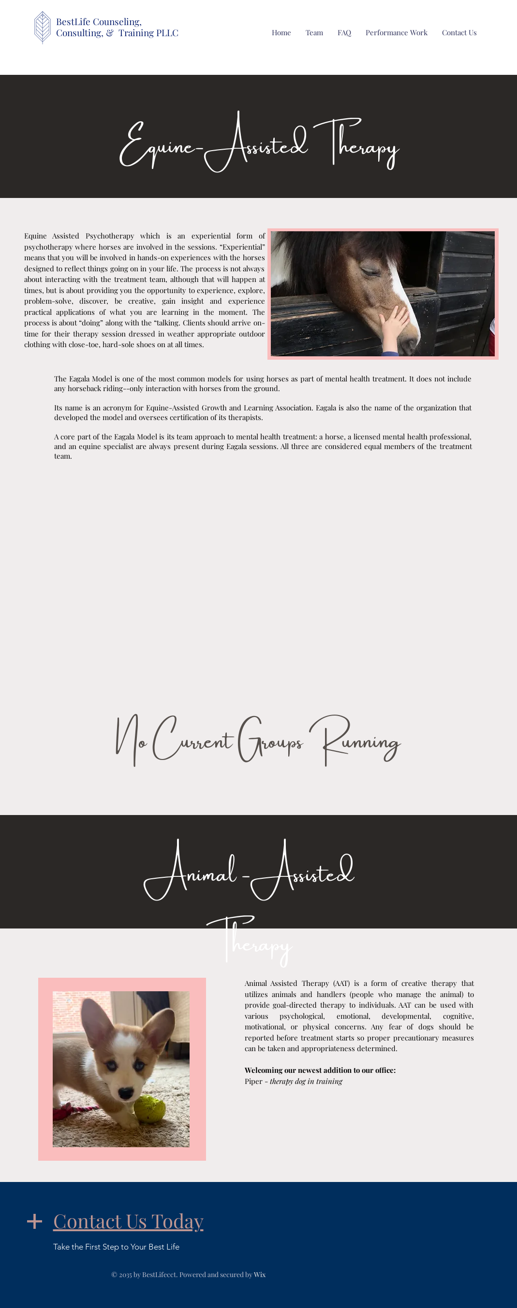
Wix (260, 1274)
